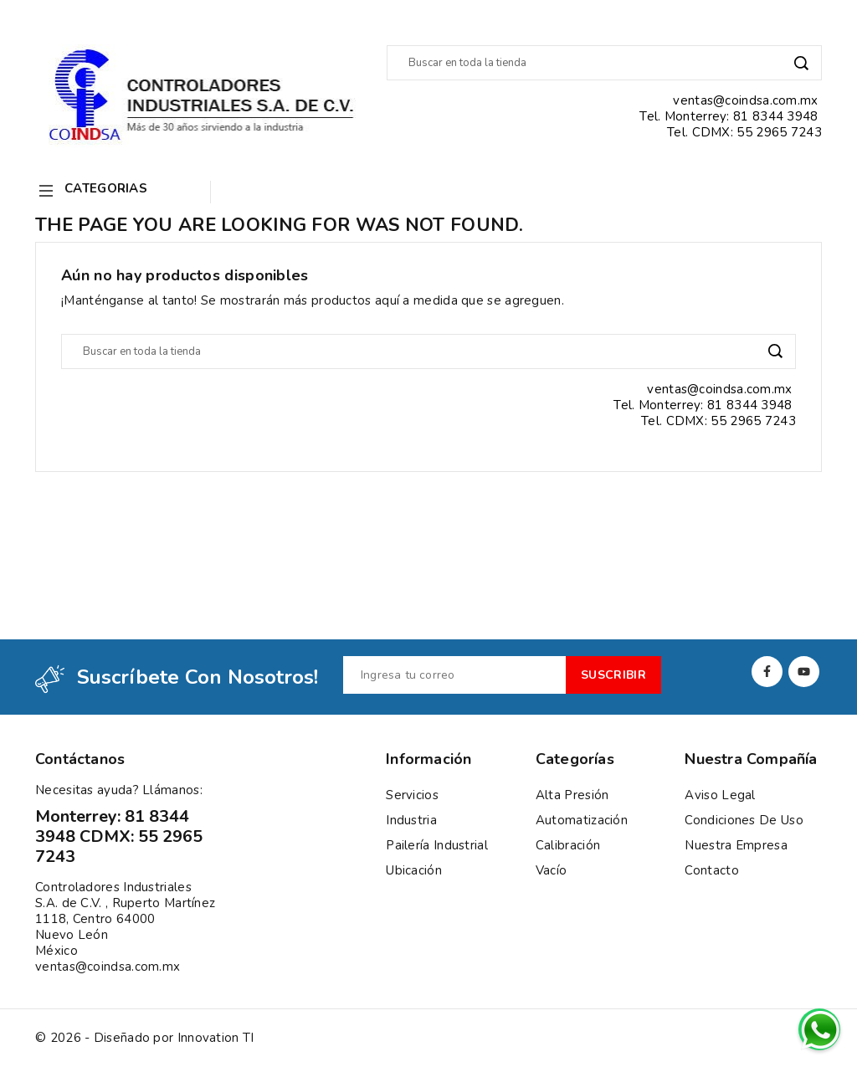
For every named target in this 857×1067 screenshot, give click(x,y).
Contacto (711, 870)
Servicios (412, 795)
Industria (411, 820)
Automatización (582, 820)
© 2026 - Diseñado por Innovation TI (144, 1038)
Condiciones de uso (744, 820)
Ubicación (414, 870)
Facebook (767, 671)
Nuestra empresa (736, 845)
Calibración (568, 845)
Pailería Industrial (437, 845)
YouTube (803, 671)
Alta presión (572, 795)
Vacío (551, 870)
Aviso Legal (720, 795)
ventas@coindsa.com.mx (107, 966)
